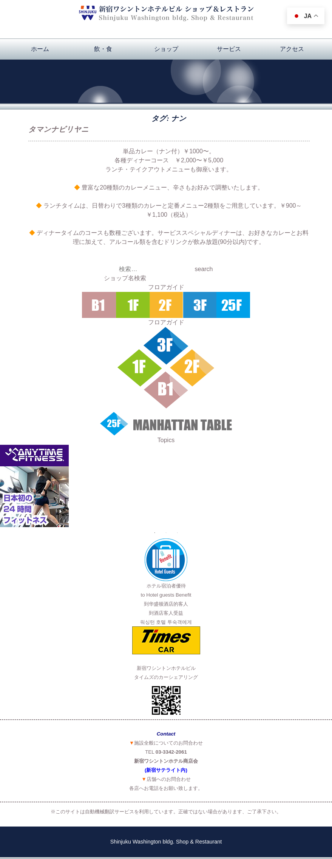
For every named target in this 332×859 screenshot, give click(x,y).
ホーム (40, 49)
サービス (229, 49)
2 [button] (166, 533)
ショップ (166, 49)
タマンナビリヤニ (58, 129)
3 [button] (177, 533)
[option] (166, 486)
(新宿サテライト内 (165, 770)
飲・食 (103, 49)
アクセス (292, 49)
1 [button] (155, 533)
